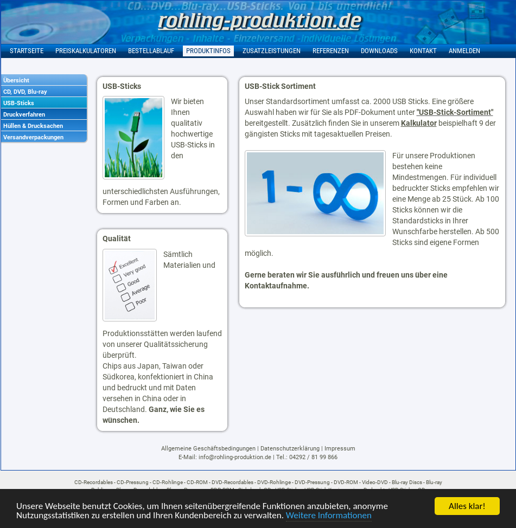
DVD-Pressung (312, 482)
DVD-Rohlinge (274, 482)
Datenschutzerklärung (290, 448)
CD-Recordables (93, 482)
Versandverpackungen (33, 137)
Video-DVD (375, 482)
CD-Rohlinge (167, 482)
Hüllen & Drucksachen (33, 126)
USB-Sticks (18, 103)
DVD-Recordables (232, 482)
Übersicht (16, 80)
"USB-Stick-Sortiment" (455, 112)
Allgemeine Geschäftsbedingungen (208, 448)
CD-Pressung (133, 482)
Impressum (339, 448)
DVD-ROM (346, 482)
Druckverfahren (24, 114)
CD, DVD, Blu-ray (25, 91)
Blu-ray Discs (407, 482)
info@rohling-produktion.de (235, 457)
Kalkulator (419, 123)
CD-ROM (197, 482)
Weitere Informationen (329, 515)
